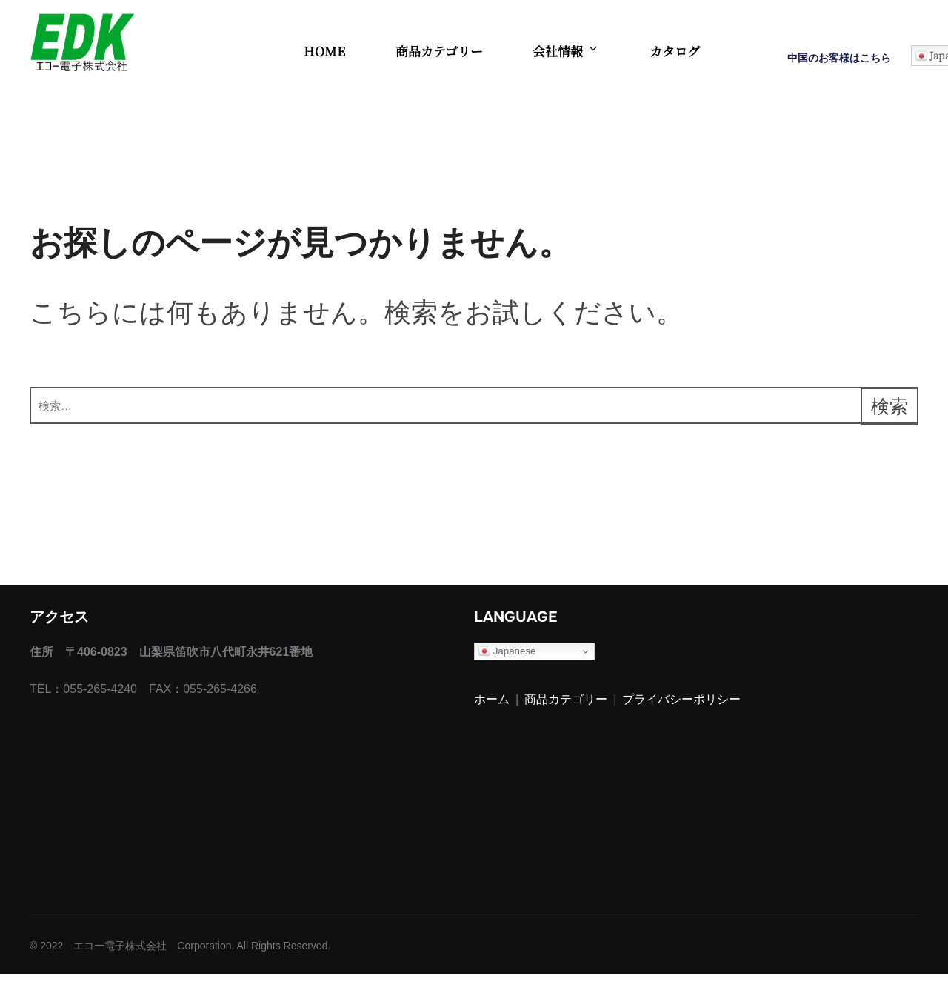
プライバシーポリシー (681, 728)
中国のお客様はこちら (839, 58)
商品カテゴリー (439, 51)
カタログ (675, 51)
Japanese (507, 680)
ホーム (492, 728)
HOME (324, 51)
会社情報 (566, 51)
